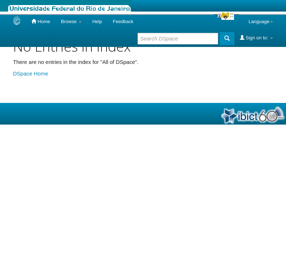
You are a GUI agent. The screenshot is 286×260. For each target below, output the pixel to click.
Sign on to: (256, 37)
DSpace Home (30, 73)
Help (97, 21)
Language (260, 21)
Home (40, 21)
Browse (71, 21)
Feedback (123, 21)
